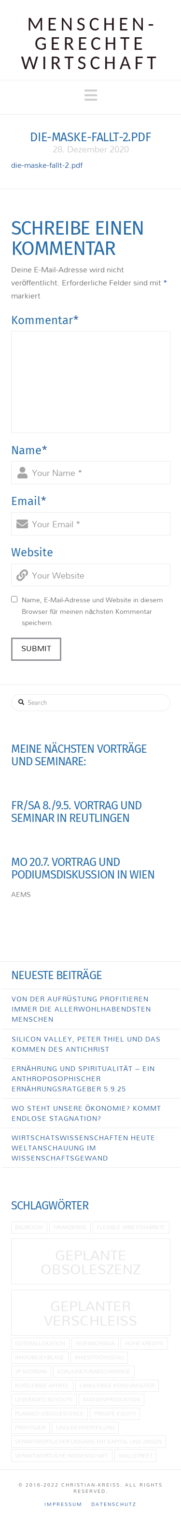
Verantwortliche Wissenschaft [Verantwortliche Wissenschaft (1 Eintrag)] (61, 1455)
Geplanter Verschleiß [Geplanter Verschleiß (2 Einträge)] (90, 1313)
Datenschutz (114, 1504)
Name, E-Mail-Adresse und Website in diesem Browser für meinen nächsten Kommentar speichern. (92, 611)
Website (32, 552)
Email (29, 501)
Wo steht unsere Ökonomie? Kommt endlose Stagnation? (87, 1113)
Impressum (63, 1504)
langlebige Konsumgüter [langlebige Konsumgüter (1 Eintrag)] (117, 1385)
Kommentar (45, 320)
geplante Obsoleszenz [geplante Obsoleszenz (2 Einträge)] (90, 1262)
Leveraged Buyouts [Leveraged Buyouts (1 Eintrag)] (43, 1399)
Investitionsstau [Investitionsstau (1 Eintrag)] (99, 1357)
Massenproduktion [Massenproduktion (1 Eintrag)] (111, 1399)
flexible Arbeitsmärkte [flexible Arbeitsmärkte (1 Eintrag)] (131, 1227)
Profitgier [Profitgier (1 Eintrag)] (30, 1427)
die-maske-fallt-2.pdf (47, 165)
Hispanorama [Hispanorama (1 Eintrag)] (94, 1343)
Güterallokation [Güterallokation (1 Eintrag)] (40, 1343)
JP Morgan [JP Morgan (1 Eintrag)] (31, 1371)
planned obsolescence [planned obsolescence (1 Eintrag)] (49, 1413)
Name (29, 450)
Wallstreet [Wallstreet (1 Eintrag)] (136, 1455)
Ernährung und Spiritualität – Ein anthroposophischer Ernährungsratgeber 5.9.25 (83, 1078)
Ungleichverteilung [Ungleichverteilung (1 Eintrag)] (85, 1427)
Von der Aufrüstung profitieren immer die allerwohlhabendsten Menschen (81, 1009)
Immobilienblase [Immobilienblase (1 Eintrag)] (39, 1357)
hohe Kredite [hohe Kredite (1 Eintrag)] (144, 1343)
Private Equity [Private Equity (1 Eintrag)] (115, 1413)
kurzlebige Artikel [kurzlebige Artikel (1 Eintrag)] (42, 1385)
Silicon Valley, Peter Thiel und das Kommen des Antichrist (86, 1044)
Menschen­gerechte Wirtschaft (90, 44)
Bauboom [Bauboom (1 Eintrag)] (29, 1227)
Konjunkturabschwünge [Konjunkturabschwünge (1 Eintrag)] (94, 1371)
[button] (90, 95)
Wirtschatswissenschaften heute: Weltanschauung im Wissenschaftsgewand (85, 1147)
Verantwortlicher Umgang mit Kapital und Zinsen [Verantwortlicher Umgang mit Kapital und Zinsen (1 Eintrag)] (88, 1441)
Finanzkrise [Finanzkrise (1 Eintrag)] (70, 1227)
